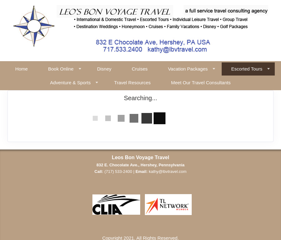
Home (21, 68)
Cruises (140, 68)
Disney (104, 68)
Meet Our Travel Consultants (201, 82)
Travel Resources (132, 82)
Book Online (61, 68)
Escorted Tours (246, 68)
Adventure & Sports (70, 82)
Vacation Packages (188, 68)
